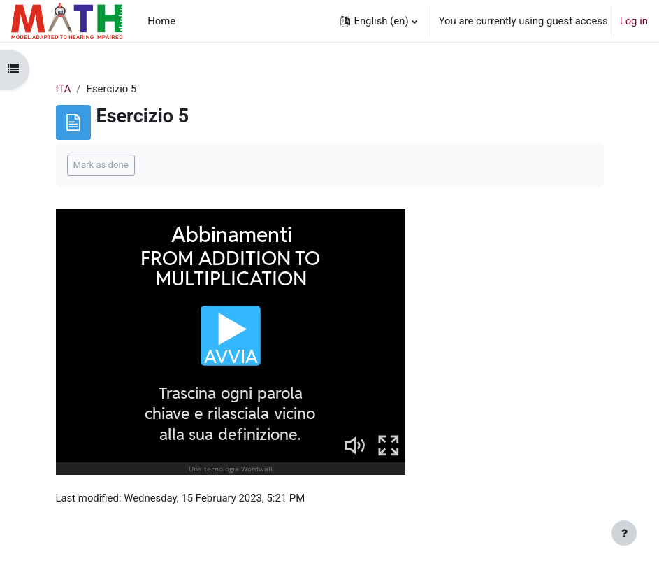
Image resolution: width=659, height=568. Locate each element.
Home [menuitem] (161, 21)
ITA (63, 89)
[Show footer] (624, 533)
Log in (634, 21)
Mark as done (101, 164)
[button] (378, 21)
